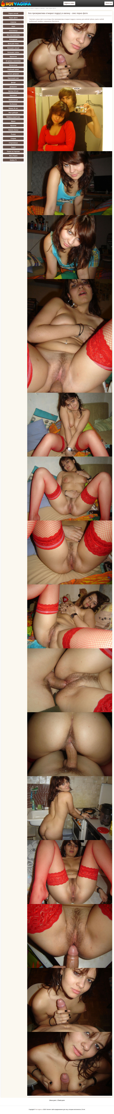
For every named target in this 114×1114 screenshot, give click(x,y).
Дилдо (13, 82)
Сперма (13, 138)
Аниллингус (13, 31)
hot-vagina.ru (39, 1109)
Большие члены (13, 52)
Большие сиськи (13, 48)
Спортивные (13, 143)
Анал (12, 8)
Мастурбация (13, 112)
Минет (13, 121)
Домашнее (13, 87)
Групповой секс (13, 78)
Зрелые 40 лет (13, 91)
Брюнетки (13, 56)
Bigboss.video (69, 3)
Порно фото (13, 18)
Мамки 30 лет (13, 108)
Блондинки (13, 39)
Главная (4, 8)
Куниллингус (13, 100)
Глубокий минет (13, 69)
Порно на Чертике (13, 151)
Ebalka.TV (13, 160)
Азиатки (13, 22)
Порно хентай (13, 13)
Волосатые (13, 65)
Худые (13, 147)
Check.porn (61, 1100)
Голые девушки (13, 74)
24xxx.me (109, 3)
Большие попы (13, 43)
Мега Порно (13, 156)
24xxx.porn (52, 1100)
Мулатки (13, 125)
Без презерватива (13, 35)
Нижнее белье (13, 130)
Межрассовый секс (13, 117)
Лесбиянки (13, 104)
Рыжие (13, 134)
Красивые (13, 95)
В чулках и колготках (13, 61)
